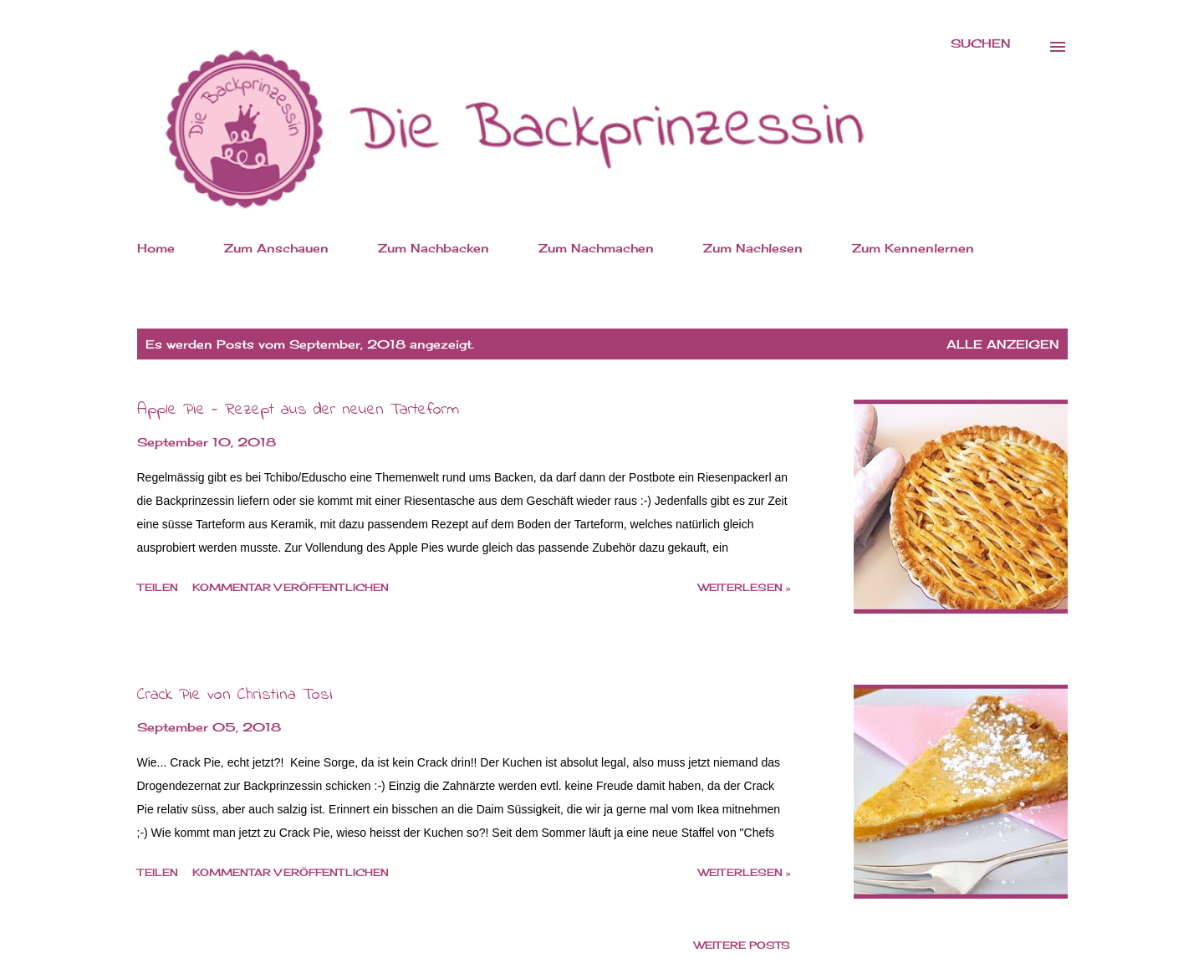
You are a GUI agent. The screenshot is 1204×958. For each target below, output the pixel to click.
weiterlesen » (744, 587)
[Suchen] (981, 43)
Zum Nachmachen (596, 248)
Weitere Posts (742, 945)
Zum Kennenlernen (913, 248)
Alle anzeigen (1002, 344)
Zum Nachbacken (433, 248)
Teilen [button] (157, 587)
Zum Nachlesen (753, 248)
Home (156, 248)
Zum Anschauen (276, 248)
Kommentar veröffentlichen (290, 587)
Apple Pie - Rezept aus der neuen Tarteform (298, 410)
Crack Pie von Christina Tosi (235, 695)
